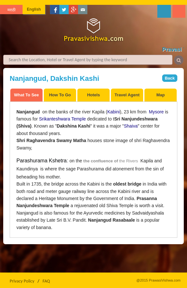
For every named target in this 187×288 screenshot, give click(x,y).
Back (170, 78)
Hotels (93, 94)
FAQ (46, 281)
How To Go (60, 94)
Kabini (113, 111)
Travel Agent (127, 94)
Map (160, 94)
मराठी (11, 10)
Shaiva (131, 126)
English (34, 9)
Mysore (156, 111)
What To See (26, 94)
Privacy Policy (22, 281)
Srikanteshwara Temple (62, 118)
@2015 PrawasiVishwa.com (158, 280)
